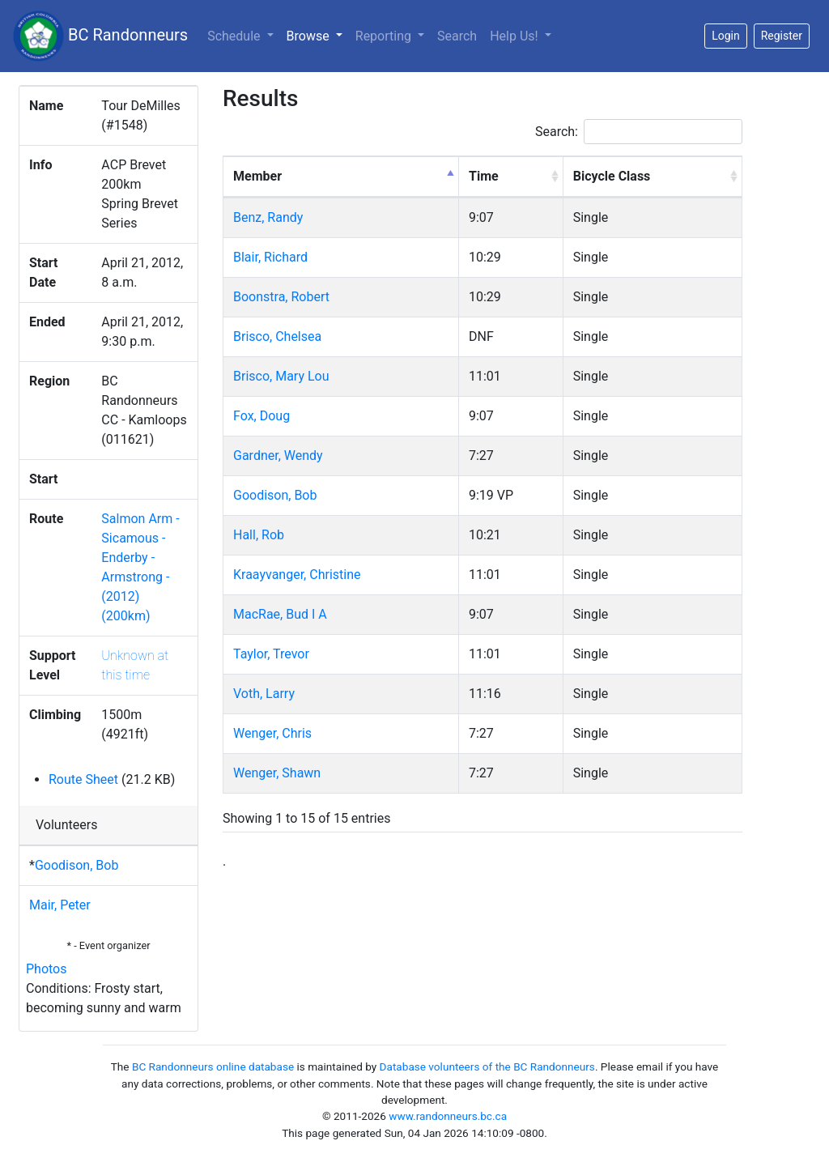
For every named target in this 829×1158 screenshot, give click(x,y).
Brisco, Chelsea (277, 336)
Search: (638, 131)
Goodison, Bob (76, 865)
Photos (46, 969)
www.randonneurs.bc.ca (448, 1115)
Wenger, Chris (272, 733)
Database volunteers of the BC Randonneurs (487, 1066)
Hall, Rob (258, 535)
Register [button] (781, 35)
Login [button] (726, 35)
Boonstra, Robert (281, 296)
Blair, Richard (270, 257)
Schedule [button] (235, 36)
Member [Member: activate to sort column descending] (257, 176)
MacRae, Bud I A (280, 614)
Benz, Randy (268, 217)
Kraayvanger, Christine (296, 574)
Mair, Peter (60, 905)
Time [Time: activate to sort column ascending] (484, 176)
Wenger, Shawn (277, 773)
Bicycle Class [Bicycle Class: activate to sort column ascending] (612, 176)
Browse (318, 35)
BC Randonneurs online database (213, 1066)
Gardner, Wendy (278, 455)
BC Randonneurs (100, 36)
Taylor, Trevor (271, 654)
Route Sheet (83, 779)
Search (457, 36)
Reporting (384, 36)
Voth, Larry (264, 693)
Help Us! (515, 36)
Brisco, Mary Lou (281, 376)
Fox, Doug (261, 416)
